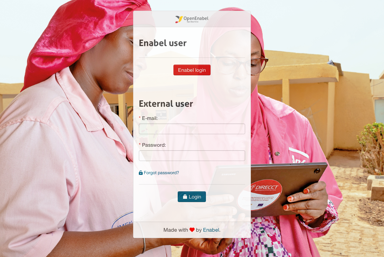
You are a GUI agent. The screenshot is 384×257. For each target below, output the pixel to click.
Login (191, 197)
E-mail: (150, 118)
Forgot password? (159, 172)
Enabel (211, 230)
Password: (154, 145)
